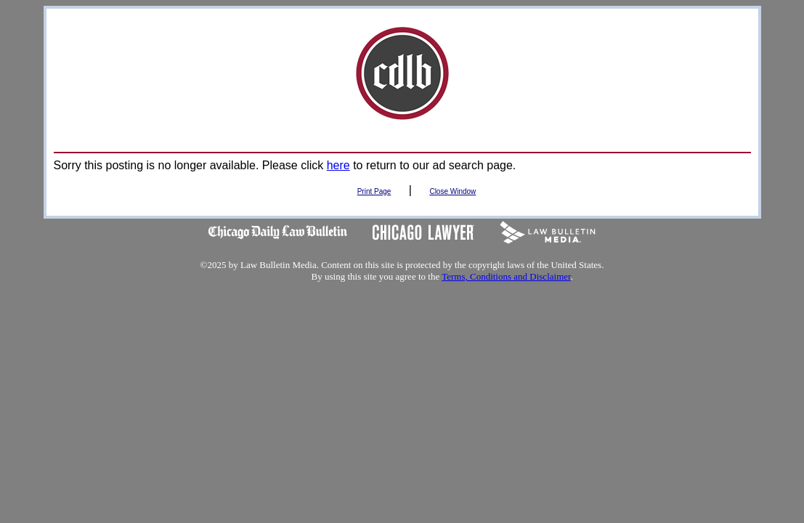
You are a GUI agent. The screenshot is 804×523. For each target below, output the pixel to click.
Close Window (452, 191)
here (338, 165)
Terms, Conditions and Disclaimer (506, 276)
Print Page (374, 191)
